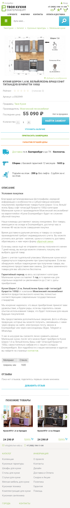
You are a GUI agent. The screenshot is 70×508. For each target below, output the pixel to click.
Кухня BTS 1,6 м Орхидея (15, 431)
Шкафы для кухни (11, 468)
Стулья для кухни (11, 477)
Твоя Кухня (8, 28)
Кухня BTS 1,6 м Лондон (48, 431)
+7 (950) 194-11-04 (57, 7)
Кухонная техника (11, 486)
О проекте (12, 14)
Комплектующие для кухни (16, 491)
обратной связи (45, 241)
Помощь (37, 491)
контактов (33, 350)
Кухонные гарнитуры (36, 28)
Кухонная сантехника (13, 495)
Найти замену (55, 120)
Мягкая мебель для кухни (15, 481)
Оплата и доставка (55, 14)
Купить (27, 439)
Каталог (20, 28)
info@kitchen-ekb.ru (13, 445)
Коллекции (8, 459)
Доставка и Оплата (43, 472)
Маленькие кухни (57, 28)
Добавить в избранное (56, 78)
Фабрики (25, 14)
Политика (38, 481)
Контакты (38, 14)
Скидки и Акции (41, 477)
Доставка (17, 151)
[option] (35, 56)
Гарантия (38, 486)
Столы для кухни (11, 472)
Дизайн (37, 468)
